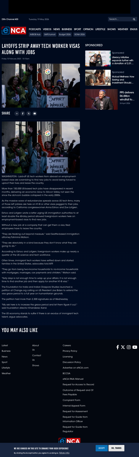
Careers (67, 347)
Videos (47, 29)
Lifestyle (100, 29)
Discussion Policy (72, 363)
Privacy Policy (70, 352)
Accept (102, 448)
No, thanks (116, 448)
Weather (123, 29)
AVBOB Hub (35, 35)
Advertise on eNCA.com (76, 369)
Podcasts (35, 29)
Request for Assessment (75, 412)
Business (67, 29)
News (56, 29)
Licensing (68, 358)
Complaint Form (71, 401)
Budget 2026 (65, 35)
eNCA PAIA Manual (73, 380)
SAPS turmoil (49, 35)
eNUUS (133, 29)
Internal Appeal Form (74, 407)
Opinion (88, 29)
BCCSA (66, 374)
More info (64, 453)
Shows (111, 29)
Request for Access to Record (78, 386)
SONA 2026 (80, 35)
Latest (5, 347)
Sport (77, 29)
